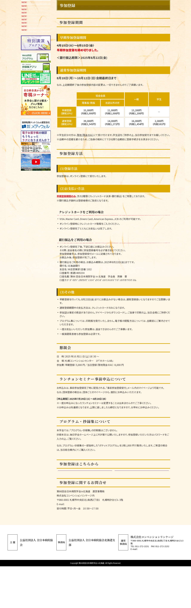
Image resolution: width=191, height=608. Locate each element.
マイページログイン (140, 504)
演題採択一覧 (30, 80)
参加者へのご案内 (36, 125)
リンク (26, 186)
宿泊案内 (30, 178)
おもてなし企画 (34, 117)
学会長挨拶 (29, 46)
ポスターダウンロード (36, 329)
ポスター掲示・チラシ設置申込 (34, 147)
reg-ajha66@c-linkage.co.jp (80, 546)
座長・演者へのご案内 (31, 135)
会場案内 (27, 169)
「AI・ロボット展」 (34, 107)
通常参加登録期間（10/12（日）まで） (83, 504)
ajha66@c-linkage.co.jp (149, 590)
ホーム (26, 29)
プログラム (32, 63)
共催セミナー (33, 97)
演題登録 (27, 71)
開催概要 (27, 54)
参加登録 (30, 88)
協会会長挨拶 (30, 37)
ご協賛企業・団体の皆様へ (34, 159)
